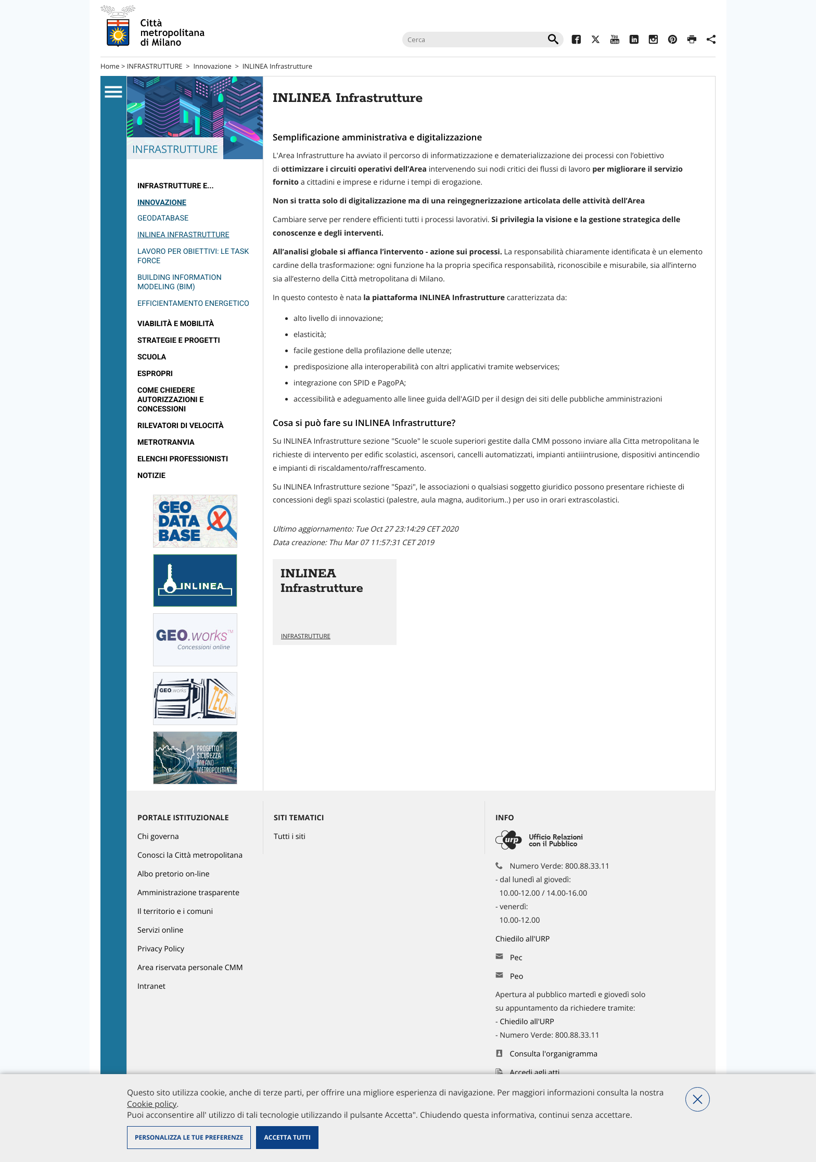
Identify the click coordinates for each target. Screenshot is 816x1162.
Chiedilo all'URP (523, 939)
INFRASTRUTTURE (155, 66)
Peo (516, 977)
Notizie (151, 475)
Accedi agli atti (535, 1073)
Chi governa (158, 837)
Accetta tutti (287, 1137)
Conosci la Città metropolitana (190, 855)
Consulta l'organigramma (554, 1054)
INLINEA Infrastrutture (277, 66)
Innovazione (212, 66)
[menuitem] (194, 186)
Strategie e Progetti (178, 340)
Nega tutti (697, 1099)
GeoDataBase (162, 218)
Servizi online (160, 930)
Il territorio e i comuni (175, 911)
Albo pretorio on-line (173, 874)
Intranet (151, 986)
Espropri (155, 373)
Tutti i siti (289, 837)
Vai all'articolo (335, 602)
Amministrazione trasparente (188, 893)
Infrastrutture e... (175, 186)
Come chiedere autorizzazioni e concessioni (170, 400)
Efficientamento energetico (193, 303)
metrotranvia (166, 442)
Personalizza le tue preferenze (189, 1137)
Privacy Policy (160, 949)
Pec (516, 958)
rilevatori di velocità (180, 425)
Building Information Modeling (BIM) (179, 282)
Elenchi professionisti (182, 459)
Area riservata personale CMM (190, 968)
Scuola (151, 357)
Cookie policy (151, 1103)
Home (110, 66)
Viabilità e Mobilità (175, 323)
